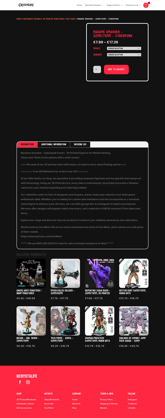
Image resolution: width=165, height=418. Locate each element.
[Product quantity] (97, 69)
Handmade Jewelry (25, 404)
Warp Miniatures (51, 399)
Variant (97, 55)
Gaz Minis (70, 19)
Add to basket (116, 69)
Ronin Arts (49, 404)
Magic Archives (113, 5)
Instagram (132, 399)
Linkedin (132, 408)
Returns (103, 408)
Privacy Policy (106, 399)
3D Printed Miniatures (53, 19)
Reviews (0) (80, 144)
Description (27, 144)
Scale (96, 48)
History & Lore (132, 5)
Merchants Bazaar (93, 5)
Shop (19, 393)
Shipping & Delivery (109, 404)
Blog (74, 408)
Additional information (53, 144)
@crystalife (27, 376)
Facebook (132, 404)
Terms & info (106, 393)
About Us (76, 404)
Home (79, 5)
